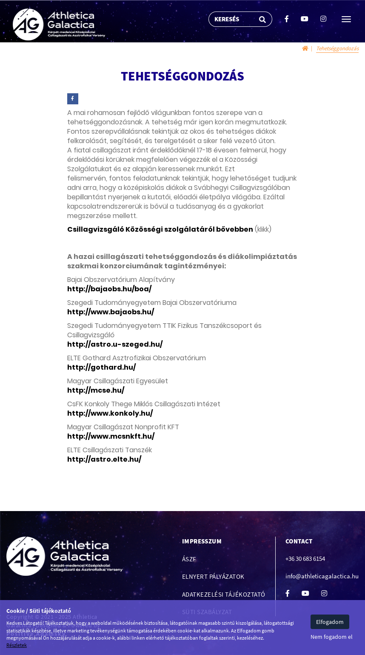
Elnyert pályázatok (213, 576)
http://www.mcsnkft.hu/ (110, 436)
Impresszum (202, 541)
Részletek (16, 645)
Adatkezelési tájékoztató (223, 594)
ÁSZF (189, 559)
